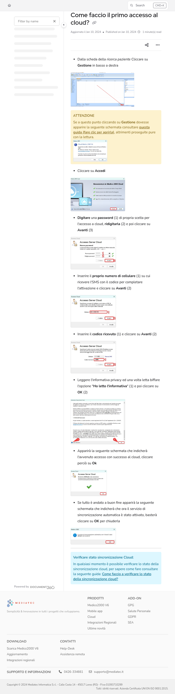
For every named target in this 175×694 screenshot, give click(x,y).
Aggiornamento (17, 654)
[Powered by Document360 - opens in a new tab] (34, 586)
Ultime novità (97, 628)
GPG (131, 605)
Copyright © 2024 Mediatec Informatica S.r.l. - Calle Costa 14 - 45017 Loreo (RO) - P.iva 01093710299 (65, 684)
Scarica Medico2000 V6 (23, 649)
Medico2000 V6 (98, 605)
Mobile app (95, 611)
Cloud (91, 617)
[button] (148, 5)
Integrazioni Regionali (102, 623)
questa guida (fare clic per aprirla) (111, 130)
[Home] (9, 5)
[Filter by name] (36, 21)
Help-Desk (67, 649)
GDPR (132, 617)
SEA (131, 623)
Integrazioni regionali (21, 660)
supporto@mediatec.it (106, 672)
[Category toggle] (64, 25)
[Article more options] (157, 45)
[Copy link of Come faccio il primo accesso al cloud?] (94, 23)
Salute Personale (139, 611)
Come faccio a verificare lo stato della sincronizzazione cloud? (112, 576)
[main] (116, 301)
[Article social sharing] (146, 45)
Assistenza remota (72, 654)
